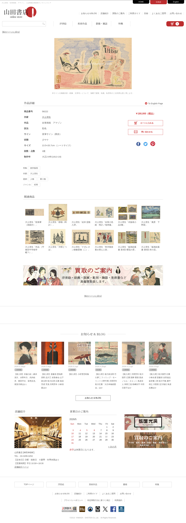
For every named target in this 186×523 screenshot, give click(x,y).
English (176, 2)
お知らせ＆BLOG (89, 13)
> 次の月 (112, 445)
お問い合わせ (176, 13)
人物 (32, 176)
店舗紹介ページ (21, 465)
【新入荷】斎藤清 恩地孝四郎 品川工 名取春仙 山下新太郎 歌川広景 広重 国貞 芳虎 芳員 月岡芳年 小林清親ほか (52, 379)
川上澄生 (46, 114)
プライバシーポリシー (73, 499)
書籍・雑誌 (101, 23)
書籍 (125, 483)
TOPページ (29, 483)
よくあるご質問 (159, 13)
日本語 (158, 2)
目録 (146, 13)
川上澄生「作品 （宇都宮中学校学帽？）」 (34, 248)
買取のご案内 (118, 13)
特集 (120, 23)
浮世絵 (63, 23)
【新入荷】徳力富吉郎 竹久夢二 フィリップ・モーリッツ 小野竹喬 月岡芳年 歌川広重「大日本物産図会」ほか (106, 379)
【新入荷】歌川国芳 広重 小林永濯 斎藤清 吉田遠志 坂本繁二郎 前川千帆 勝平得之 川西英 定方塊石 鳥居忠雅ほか (160, 379)
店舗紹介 (105, 13)
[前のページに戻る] (11, 32)
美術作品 (82, 23)
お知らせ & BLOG (93, 332)
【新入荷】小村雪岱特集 (78, 372)
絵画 (36, 182)
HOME (141, 2)
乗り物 (43, 176)
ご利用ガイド (134, 13)
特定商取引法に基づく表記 (98, 499)
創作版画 (34, 165)
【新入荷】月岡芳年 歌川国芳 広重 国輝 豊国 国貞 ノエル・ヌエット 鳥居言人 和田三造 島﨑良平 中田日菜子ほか (133, 379)
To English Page (154, 100)
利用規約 (118, 499)
